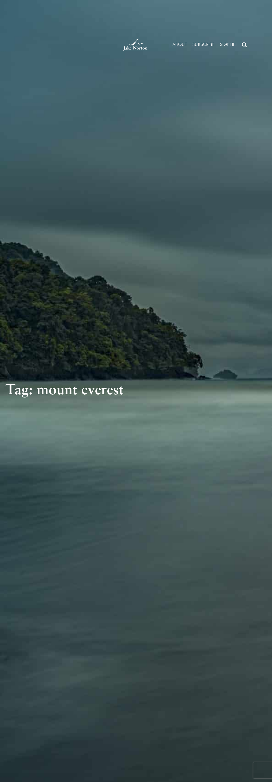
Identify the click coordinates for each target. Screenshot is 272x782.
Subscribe (203, 44)
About (179, 44)
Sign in (228, 44)
